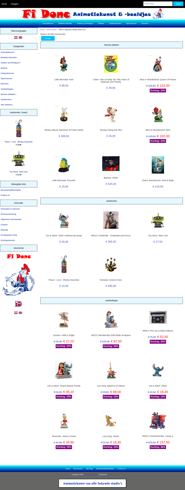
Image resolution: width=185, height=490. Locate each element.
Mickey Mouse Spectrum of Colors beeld (64, 130)
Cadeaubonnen (115, 23)
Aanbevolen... (7, 99)
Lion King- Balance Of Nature (111, 386)
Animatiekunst (47, 23)
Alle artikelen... (7, 105)
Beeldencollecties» (9, 57)
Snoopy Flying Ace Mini (111, 130)
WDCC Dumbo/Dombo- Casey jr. (158, 436)
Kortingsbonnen (8, 240)
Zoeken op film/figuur (85, 23)
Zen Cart (110, 474)
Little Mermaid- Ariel (63, 79)
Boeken (101, 23)
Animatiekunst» (7, 52)
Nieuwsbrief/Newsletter (11, 190)
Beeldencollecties (65, 23)
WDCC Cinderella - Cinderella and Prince (111, 235)
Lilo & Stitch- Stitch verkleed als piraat (64, 235)
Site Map (89, 469)
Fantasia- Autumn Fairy (111, 280)
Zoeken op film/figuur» (11, 63)
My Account (78, 469)
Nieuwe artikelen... (9, 94)
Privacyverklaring (8, 214)
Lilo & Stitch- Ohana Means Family (63, 386)
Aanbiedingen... (7, 89)
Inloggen (14, 4)
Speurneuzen (52, 29)
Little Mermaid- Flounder (63, 180)
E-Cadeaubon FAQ (9, 235)
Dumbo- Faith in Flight (63, 335)
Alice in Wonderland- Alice (158, 130)
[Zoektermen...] (158, 3)
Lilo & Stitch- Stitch (158, 386)
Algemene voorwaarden (11, 219)
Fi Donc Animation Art (91, 474)
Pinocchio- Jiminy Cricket (64, 436)
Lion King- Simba (111, 436)
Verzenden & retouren (10, 209)
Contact (4, 225)
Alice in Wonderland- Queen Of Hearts (158, 79)
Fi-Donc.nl (5, 195)
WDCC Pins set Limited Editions (158, 331)
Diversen (144, 23)
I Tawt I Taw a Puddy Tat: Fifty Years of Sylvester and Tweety (111, 80)
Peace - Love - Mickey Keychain (19, 131)
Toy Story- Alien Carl (19, 161)
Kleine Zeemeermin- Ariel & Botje (158, 180)
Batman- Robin (111, 178)
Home (4, 4)
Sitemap (4, 230)
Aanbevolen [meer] (18, 112)
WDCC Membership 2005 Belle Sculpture (111, 335)
